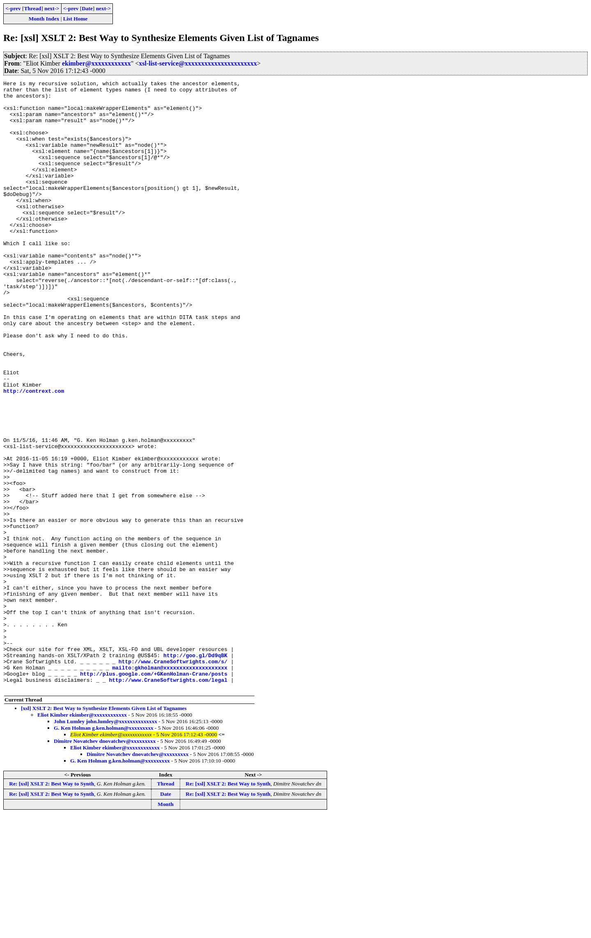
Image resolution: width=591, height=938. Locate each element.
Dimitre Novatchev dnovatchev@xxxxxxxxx (105, 863)
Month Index (44, 19)
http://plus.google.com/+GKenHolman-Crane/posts (153, 793)
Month (166, 926)
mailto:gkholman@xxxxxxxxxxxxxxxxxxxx (169, 785)
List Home (75, 19)
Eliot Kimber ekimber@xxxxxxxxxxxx (82, 836)
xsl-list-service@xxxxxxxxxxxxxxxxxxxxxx (198, 63)
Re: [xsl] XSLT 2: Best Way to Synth (51, 905)
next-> (51, 8)
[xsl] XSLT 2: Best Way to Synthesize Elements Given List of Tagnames (104, 830)
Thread (32, 8)
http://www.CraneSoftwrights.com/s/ (173, 778)
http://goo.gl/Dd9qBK (195, 770)
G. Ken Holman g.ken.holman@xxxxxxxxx (103, 850)
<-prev (13, 8)
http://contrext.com (33, 453)
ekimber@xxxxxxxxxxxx (96, 63)
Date (87, 8)
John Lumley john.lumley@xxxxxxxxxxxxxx (105, 843)
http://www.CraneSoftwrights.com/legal (168, 800)
